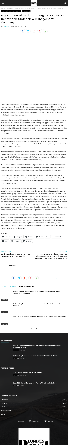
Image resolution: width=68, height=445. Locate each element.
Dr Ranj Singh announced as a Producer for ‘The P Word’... (35, 324)
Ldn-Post (6, 26)
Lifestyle (18, 11)
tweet (55, 255)
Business (4, 11)
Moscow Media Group (37, 442)
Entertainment (26, 11)
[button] (65, 3)
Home (3, 8)
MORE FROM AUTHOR (27, 263)
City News (11, 11)
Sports (32, 382)
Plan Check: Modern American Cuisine (27, 341)
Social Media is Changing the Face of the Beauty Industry (35, 351)
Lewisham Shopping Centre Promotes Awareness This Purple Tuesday (15, 231)
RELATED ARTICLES (8, 263)
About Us (18, 432)
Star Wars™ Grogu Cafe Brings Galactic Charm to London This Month (39, 287)
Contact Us (28, 432)
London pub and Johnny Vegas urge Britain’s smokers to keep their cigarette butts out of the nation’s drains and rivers (51, 232)
